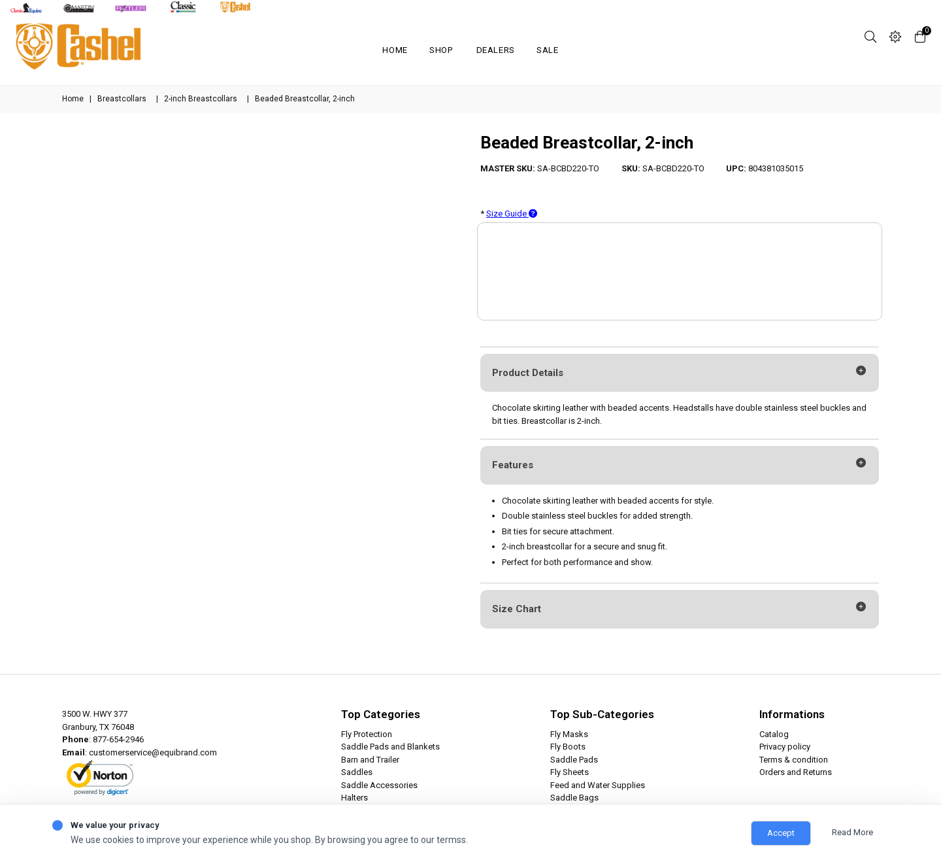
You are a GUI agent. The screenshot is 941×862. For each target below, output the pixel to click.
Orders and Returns (795, 772)
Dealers (496, 50)
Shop (441, 50)
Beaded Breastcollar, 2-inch (586, 142)
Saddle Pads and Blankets (390, 746)
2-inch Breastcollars (200, 98)
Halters (354, 797)
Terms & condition (793, 760)
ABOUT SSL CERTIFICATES (108, 789)
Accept (781, 833)
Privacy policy (784, 746)
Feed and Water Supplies (597, 785)
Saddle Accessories (379, 785)
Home (395, 50)
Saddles (356, 772)
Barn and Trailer (370, 760)
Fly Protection (366, 734)
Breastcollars (121, 98)
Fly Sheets (569, 772)
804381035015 (775, 168)
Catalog (774, 734)
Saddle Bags (574, 797)
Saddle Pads (574, 760)
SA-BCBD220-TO (568, 168)
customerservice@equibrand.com (153, 752)
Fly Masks (569, 734)
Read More (852, 832)
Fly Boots (568, 746)
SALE (548, 50)
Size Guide (511, 213)
